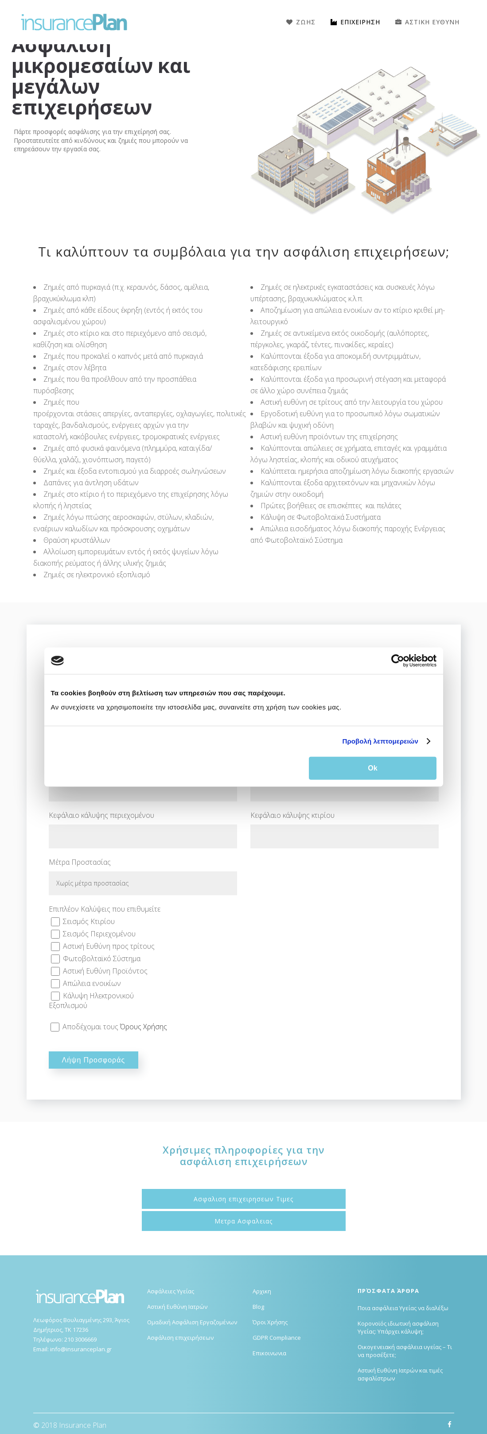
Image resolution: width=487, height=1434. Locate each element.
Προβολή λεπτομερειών (381, 741)
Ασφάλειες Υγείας (170, 1291)
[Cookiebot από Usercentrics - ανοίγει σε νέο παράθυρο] (397, 660)
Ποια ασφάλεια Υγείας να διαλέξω (403, 1308)
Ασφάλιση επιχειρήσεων (180, 1338)
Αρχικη (262, 1291)
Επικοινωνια (269, 1353)
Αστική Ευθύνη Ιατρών (177, 1307)
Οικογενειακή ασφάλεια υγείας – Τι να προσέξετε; (405, 1351)
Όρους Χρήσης (143, 1026)
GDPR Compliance (277, 1338)
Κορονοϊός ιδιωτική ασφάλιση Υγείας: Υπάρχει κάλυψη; (398, 1327)
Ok (372, 767)
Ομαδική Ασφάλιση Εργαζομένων (192, 1322)
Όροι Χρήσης (270, 1322)
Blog (258, 1307)
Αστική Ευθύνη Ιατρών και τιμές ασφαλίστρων (400, 1374)
